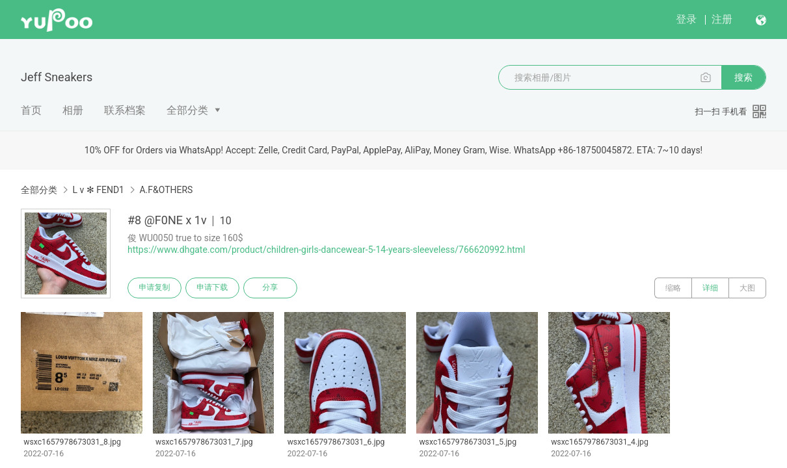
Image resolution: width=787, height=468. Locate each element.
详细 (710, 287)
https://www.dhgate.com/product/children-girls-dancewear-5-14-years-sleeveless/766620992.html (326, 249)
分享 (272, 287)
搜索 (743, 77)
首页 (31, 110)
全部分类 (187, 110)
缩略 (673, 287)
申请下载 (213, 287)
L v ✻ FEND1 (98, 190)
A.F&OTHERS (166, 190)
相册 (72, 110)
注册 (722, 19)
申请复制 (154, 287)
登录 (686, 19)
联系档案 (125, 110)
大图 (747, 287)
